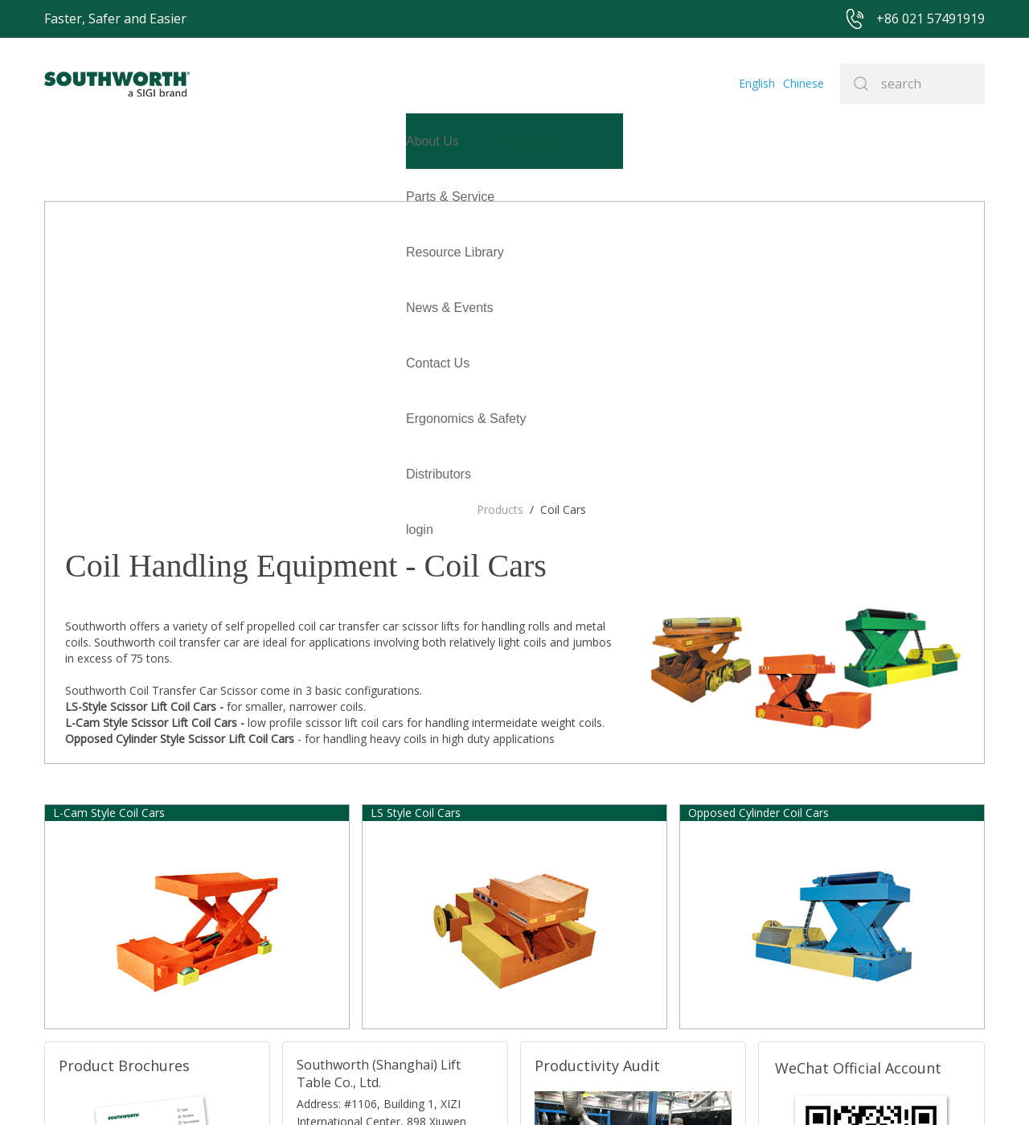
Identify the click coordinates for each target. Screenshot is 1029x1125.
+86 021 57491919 (301, 1088)
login (58, 252)
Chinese (806, 83)
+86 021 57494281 (422, 1088)
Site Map (493, 1088)
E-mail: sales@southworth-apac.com (380, 888)
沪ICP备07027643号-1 (574, 1088)
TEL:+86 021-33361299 (352, 908)
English (762, 83)
